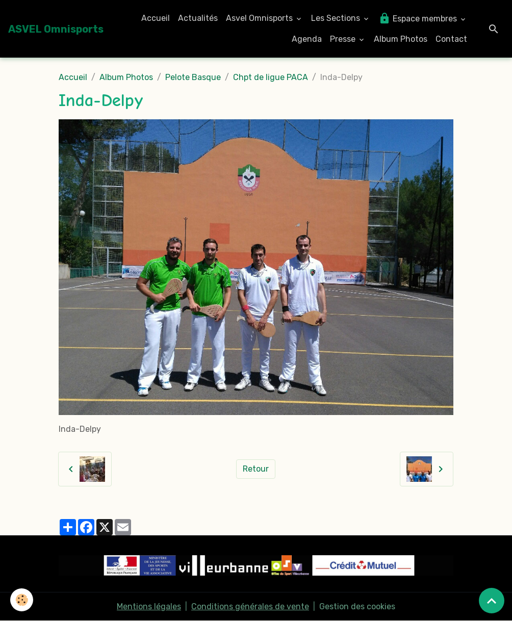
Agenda (307, 39)
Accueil (155, 18)
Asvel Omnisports (260, 18)
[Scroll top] (491, 600)
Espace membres (418, 18)
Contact (451, 39)
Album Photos (400, 39)
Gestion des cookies (357, 606)
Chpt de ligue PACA (270, 77)
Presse (343, 39)
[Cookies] (21, 599)
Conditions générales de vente (250, 606)
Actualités (198, 18)
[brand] (56, 29)
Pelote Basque (193, 77)
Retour (256, 469)
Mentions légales (149, 606)
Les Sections (336, 18)
